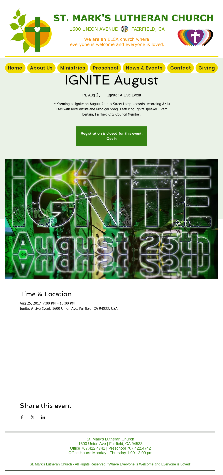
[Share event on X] (32, 417)
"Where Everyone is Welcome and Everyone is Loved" (149, 464)
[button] (72, 68)
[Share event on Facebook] (22, 417)
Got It (111, 139)
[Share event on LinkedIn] (43, 417)
